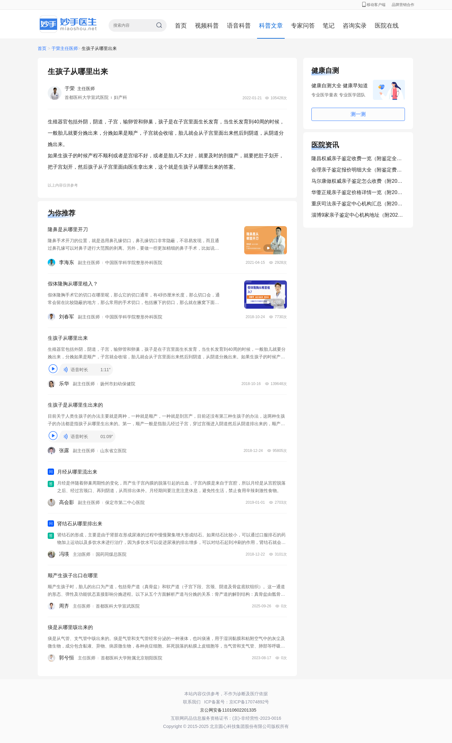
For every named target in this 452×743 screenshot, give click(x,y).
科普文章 (271, 25)
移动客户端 (373, 5)
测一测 (358, 114)
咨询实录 (355, 25)
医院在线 (387, 25)
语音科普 (239, 25)
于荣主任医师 (64, 48)
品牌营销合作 (403, 5)
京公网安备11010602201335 (228, 710)
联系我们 (192, 701)
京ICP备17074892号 (249, 701)
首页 (181, 25)
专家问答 (303, 25)
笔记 (329, 25)
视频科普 (207, 25)
